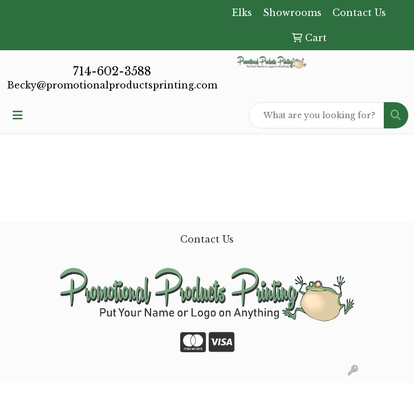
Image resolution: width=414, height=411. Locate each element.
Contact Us (207, 239)
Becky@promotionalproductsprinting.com (112, 85)
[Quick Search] (316, 115)
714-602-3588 (112, 71)
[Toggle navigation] (18, 115)
